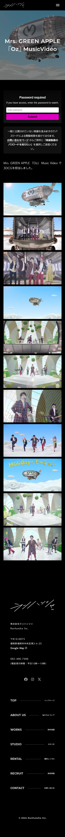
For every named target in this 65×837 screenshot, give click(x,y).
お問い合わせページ (18, 140)
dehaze (58, 5)
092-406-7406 (19, 658)
